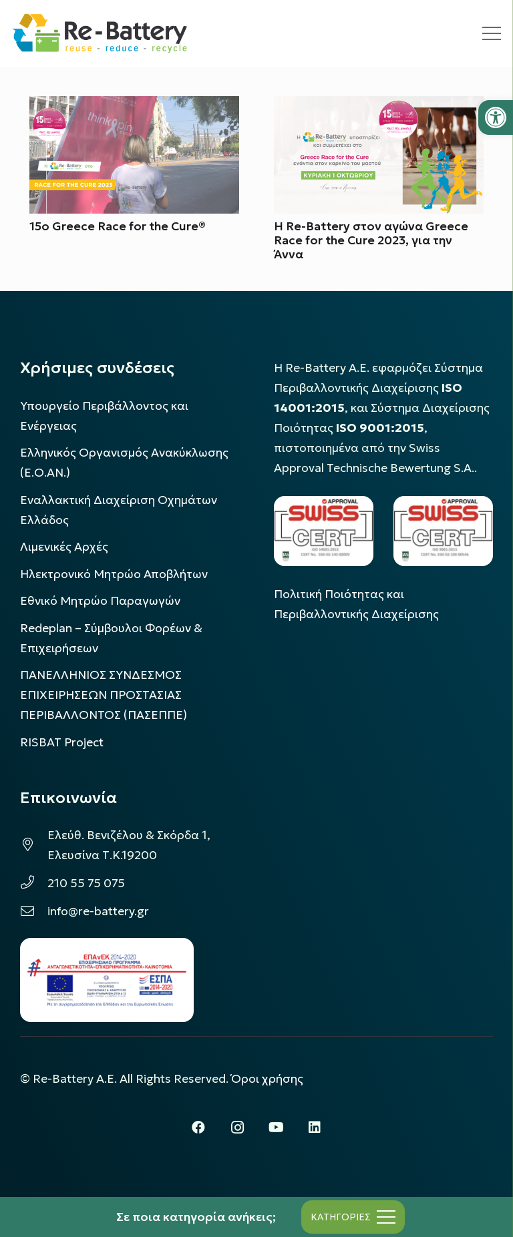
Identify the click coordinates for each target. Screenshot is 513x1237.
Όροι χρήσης (267, 1078)
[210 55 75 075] (33, 883)
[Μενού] (491, 33)
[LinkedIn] (314, 1127)
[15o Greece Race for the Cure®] (134, 106)
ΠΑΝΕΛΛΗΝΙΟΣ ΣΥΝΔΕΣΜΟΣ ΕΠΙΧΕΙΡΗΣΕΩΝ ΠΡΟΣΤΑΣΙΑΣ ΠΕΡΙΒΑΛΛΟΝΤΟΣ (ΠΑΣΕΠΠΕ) (103, 695)
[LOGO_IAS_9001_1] (443, 531)
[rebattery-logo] (100, 33)
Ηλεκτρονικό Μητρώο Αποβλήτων (114, 574)
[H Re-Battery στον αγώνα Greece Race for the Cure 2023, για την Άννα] (379, 106)
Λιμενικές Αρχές (64, 546)
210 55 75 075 (86, 883)
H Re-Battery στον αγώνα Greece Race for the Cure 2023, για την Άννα (371, 240)
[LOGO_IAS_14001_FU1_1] (323, 531)
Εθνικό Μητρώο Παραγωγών (100, 600)
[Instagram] (237, 1127)
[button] (495, 117)
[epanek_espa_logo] (106, 980)
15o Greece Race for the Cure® (117, 226)
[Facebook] (198, 1127)
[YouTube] (276, 1127)
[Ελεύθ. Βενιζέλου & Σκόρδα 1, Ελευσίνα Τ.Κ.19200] (33, 845)
